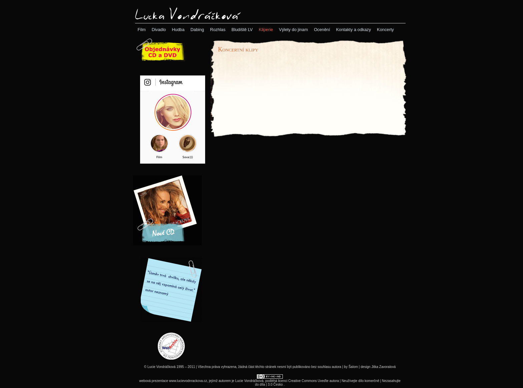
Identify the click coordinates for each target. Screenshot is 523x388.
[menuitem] (142, 29)
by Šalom (351, 367)
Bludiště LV (242, 29)
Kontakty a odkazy (353, 29)
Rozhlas (217, 29)
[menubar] (266, 29)
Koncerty (385, 29)
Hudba (178, 29)
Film (142, 29)
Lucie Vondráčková (249, 381)
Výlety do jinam (293, 29)
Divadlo (159, 29)
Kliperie (266, 29)
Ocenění (322, 29)
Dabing (197, 29)
